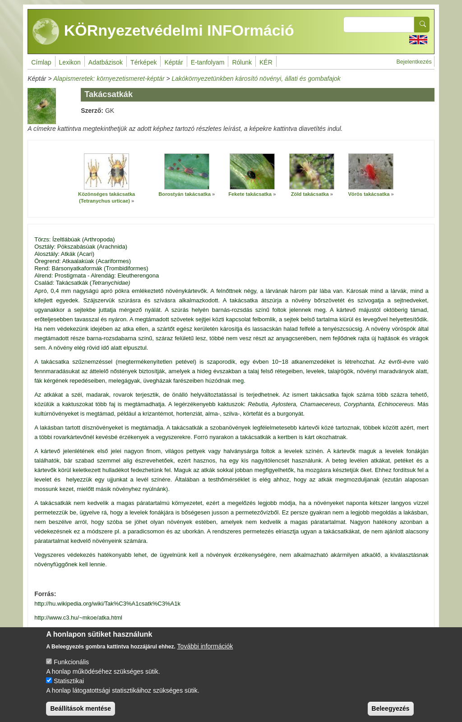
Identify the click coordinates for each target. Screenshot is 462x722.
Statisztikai (69, 688)
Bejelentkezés (413, 62)
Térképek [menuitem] (143, 62)
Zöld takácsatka (310, 194)
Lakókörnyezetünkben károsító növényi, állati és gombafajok (256, 78)
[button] (106, 171)
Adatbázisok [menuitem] (105, 62)
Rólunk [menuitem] (242, 62)
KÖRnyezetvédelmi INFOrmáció (163, 31)
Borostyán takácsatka (184, 194)
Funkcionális (71, 669)
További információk (205, 653)
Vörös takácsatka (368, 194)
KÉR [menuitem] (266, 62)
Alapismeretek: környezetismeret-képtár (109, 78)
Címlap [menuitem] (41, 62)
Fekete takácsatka (250, 194)
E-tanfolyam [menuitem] (208, 62)
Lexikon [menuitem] (70, 62)
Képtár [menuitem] (173, 62)
